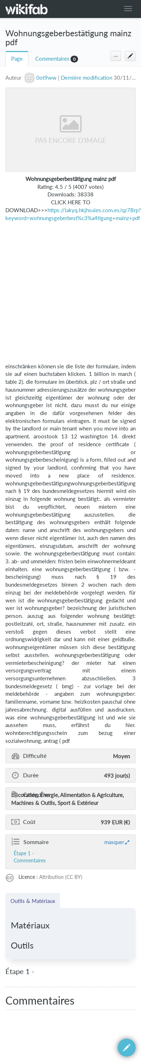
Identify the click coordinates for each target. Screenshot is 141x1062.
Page (17, 59)
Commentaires (52, 59)
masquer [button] (114, 842)
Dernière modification (86, 78)
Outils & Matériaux (32, 901)
